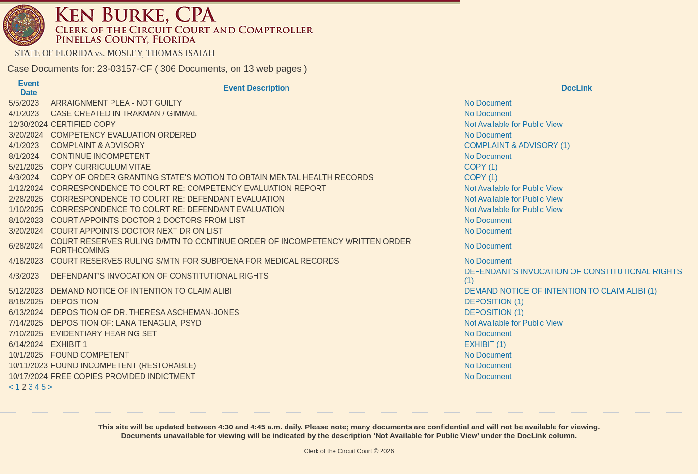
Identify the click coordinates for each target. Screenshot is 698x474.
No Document (488, 103)
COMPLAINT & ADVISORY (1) (517, 146)
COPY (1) (481, 167)
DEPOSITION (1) (494, 302)
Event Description (256, 88)
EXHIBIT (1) (485, 344)
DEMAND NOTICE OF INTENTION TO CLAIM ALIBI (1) (560, 291)
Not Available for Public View (513, 124)
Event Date (29, 87)
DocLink (576, 88)
